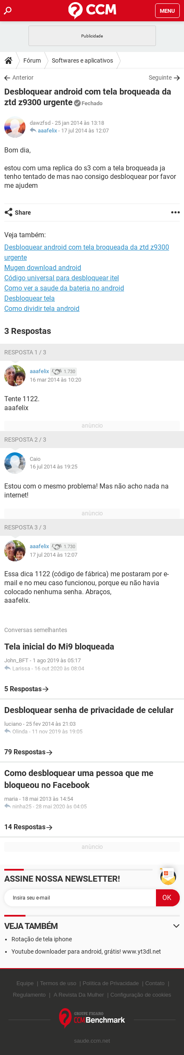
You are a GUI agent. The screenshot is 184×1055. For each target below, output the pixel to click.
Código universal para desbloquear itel (61, 278)
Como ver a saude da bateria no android (64, 288)
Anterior (23, 77)
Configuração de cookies (140, 995)
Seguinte (160, 77)
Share (23, 212)
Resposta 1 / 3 (25, 352)
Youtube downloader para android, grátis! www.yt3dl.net (86, 951)
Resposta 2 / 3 (25, 439)
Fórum (32, 60)
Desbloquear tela (29, 298)
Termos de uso (58, 983)
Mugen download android (42, 268)
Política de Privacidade (110, 983)
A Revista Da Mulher (79, 995)
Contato (155, 983)
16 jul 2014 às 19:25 (53, 466)
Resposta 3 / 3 (25, 527)
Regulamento (29, 995)
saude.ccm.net (92, 1041)
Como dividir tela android (41, 309)
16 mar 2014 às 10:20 (55, 380)
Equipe (25, 983)
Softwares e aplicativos (82, 60)
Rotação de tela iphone (41, 939)
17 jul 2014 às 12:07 (85, 130)
